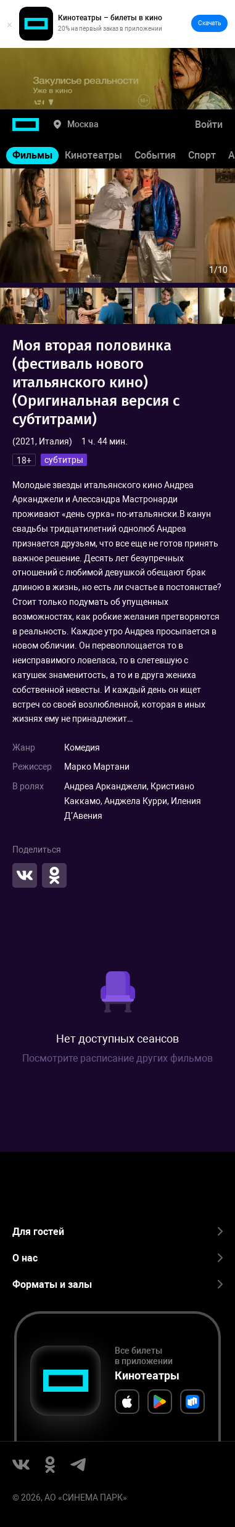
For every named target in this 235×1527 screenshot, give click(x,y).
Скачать (209, 23)
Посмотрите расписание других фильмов (117, 1058)
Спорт (202, 155)
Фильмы (32, 155)
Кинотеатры (93, 155)
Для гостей (117, 1231)
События (155, 155)
